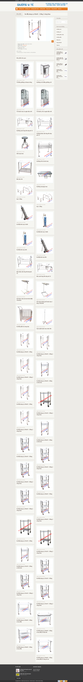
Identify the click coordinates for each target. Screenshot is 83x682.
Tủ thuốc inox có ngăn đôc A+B (24, 111)
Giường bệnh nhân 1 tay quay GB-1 (60, 70)
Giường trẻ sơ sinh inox (42, 161)
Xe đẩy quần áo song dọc (23, 326)
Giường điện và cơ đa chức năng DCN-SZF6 (60, 52)
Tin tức (22, 0)
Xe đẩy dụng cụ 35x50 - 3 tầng (44, 578)
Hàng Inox (48, 8)
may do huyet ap (36, 669)
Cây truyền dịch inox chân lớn (44, 328)
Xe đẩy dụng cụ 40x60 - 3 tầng (44, 494)
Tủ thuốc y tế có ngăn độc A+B (44, 111)
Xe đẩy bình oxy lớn (42, 257)
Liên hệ (26, 0)
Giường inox (21, 8)
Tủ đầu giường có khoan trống (24, 82)
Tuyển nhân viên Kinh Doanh (25, 673)
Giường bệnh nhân (35, 8)
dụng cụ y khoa (36, 670)
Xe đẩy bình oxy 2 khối (42, 232)
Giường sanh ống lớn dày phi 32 (25, 130)
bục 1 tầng (39, 206)
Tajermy (59, 8)
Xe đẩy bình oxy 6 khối (22, 224)
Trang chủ (16, 9)
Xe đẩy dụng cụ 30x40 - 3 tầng (24, 456)
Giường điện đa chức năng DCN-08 (60, 64)
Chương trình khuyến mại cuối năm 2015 (26, 670)
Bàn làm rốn (20, 179)
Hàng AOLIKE (54, 8)
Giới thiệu (17, 0)
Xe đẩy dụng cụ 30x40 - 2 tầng (24, 352)
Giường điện (42, 8)
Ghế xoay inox (20, 153)
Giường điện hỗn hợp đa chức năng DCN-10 (60, 58)
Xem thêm (19, 678)
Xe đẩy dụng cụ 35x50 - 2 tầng (24, 541)
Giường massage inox (42, 186)
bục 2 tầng (19, 199)
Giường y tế (27, 8)
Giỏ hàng (30, 0)
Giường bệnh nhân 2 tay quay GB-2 (60, 76)
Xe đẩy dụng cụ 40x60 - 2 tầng (24, 404)
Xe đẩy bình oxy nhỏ (22, 249)
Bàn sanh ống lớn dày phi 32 (44, 276)
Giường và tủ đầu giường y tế (44, 82)
